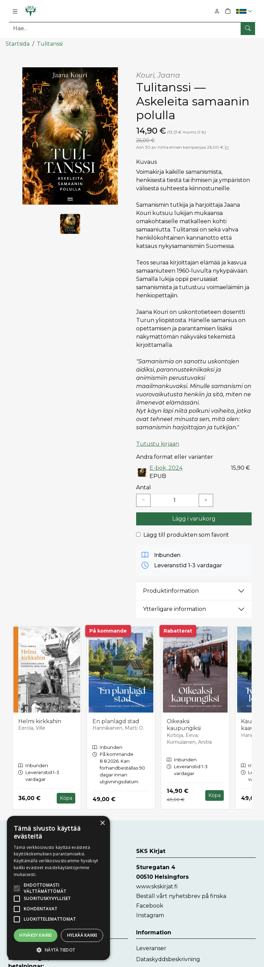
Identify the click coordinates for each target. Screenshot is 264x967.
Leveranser (151, 948)
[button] (245, 11)
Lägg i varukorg (194, 518)
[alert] (58, 888)
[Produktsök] (132, 28)
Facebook (149, 905)
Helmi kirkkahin (39, 721)
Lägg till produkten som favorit (186, 534)
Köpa (66, 798)
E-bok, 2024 (166, 468)
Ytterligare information (174, 609)
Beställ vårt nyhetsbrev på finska (181, 895)
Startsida (18, 44)
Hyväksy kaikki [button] (35, 935)
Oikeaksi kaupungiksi (184, 724)
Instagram (150, 915)
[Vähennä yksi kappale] (143, 500)
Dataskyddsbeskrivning (168, 959)
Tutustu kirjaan (157, 444)
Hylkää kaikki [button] (82, 935)
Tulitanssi (50, 44)
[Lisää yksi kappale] (206, 500)
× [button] (102, 823)
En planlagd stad (115, 721)
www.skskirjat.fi (157, 886)
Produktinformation (171, 591)
